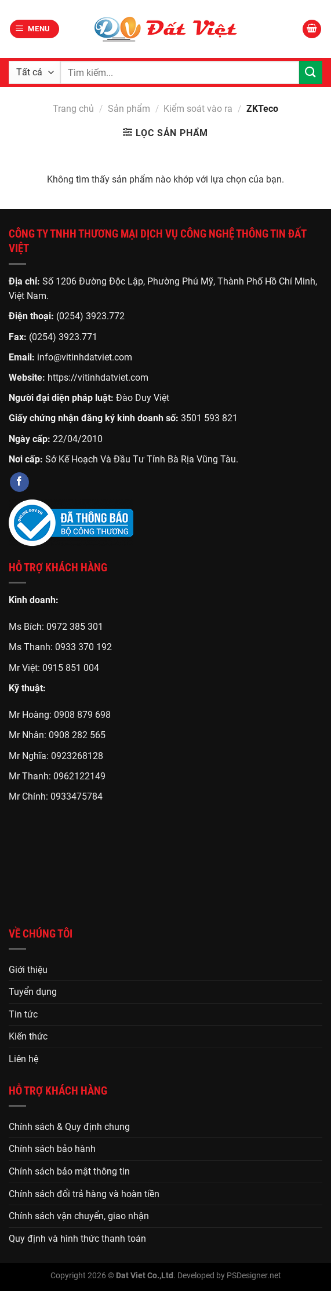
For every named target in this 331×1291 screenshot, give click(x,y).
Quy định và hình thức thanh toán (77, 1238)
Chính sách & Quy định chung (69, 1126)
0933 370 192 (83, 646)
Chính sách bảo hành (52, 1148)
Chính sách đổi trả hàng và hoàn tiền (84, 1193)
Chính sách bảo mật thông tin (69, 1171)
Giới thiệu (28, 969)
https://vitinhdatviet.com (98, 377)
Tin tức (23, 1014)
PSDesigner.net (254, 1276)
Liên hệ (23, 1058)
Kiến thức (28, 1036)
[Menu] (35, 29)
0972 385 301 (74, 626)
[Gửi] (310, 72)
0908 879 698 (82, 714)
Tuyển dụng (33, 991)
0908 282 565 (77, 735)
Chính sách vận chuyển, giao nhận (79, 1215)
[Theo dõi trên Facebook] (19, 482)
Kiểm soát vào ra (197, 108)
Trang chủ (73, 108)
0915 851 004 (70, 667)
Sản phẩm (129, 108)
